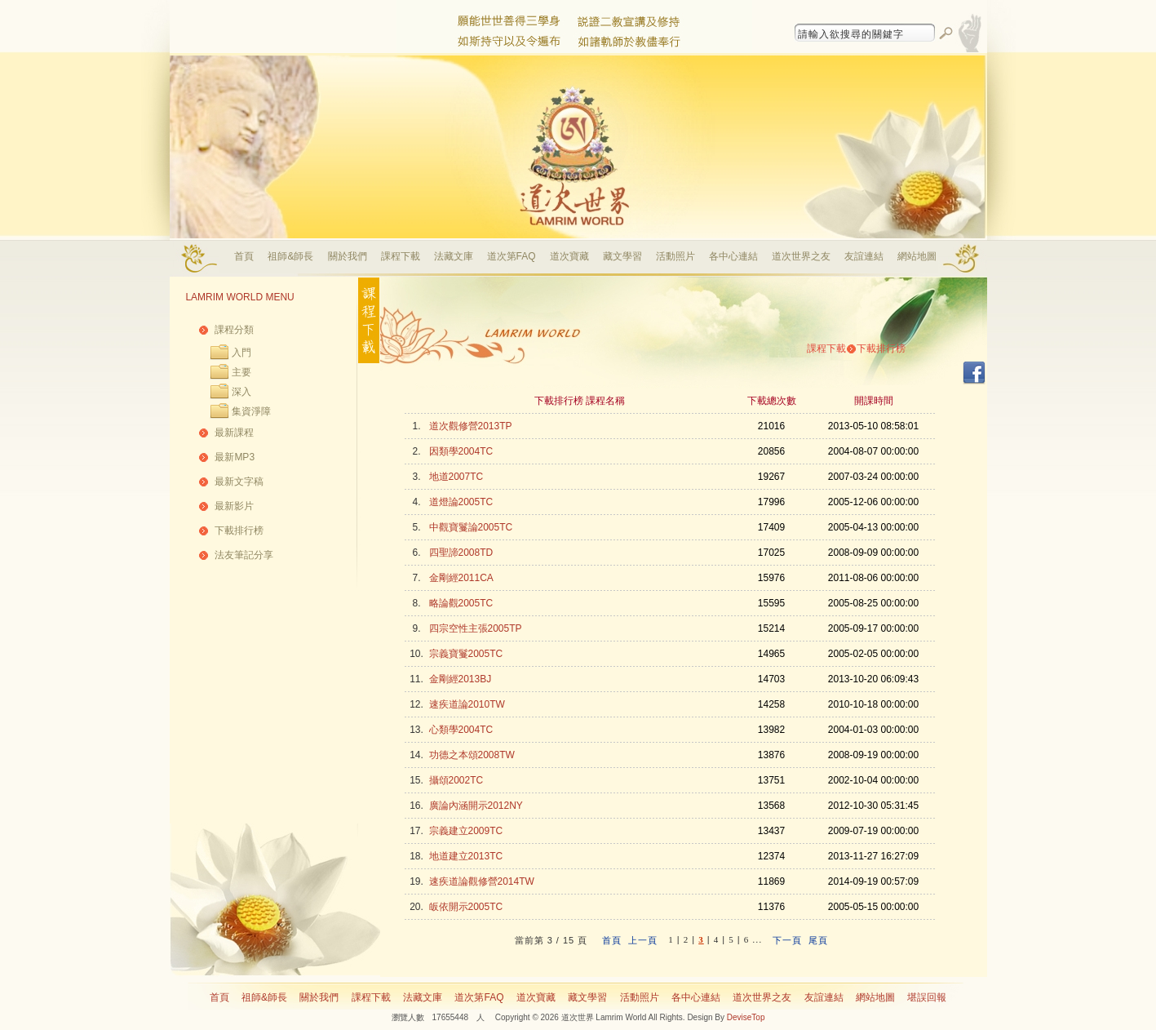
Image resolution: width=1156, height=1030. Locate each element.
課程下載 (400, 256)
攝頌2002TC (456, 780)
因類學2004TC (461, 451)
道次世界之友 (801, 256)
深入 (241, 391)
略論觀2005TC (461, 603)
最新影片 (234, 506)
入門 (241, 352)
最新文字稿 (239, 481)
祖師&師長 (290, 256)
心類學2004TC (461, 729)
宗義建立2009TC (466, 831)
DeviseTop (746, 1017)
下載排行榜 (239, 530)
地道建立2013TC (466, 856)
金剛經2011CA (461, 578)
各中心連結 (733, 256)
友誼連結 (864, 256)
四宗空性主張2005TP (475, 628)
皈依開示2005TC (466, 906)
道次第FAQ (511, 256)
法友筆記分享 (244, 555)
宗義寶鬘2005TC (466, 653)
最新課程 (234, 432)
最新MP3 (235, 457)
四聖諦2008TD (461, 552)
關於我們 (347, 256)
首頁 (244, 256)
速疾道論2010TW (467, 704)
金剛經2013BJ (460, 679)
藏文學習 (622, 256)
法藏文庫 (453, 256)
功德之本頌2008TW (472, 755)
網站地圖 (917, 256)
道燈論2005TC (461, 502)
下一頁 (787, 940)
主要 (241, 372)
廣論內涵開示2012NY (476, 805)
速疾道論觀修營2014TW (481, 881)
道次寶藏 (569, 256)
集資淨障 (251, 411)
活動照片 (675, 256)
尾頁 (818, 940)
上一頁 (643, 940)
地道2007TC (456, 476)
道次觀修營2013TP (470, 426)
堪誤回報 (926, 997)
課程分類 (234, 329)
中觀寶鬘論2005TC (471, 527)
